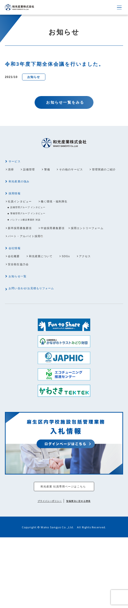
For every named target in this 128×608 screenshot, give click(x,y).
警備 (58, 175)
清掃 (12, 175)
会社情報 (17, 282)
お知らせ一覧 (21, 316)
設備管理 (35, 175)
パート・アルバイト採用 (76, 266)
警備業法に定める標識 (82, 571)
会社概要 (16, 291)
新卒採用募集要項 (24, 257)
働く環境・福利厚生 (68, 224)
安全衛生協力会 (22, 300)
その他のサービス (89, 175)
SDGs (82, 291)
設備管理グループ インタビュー (35, 231)
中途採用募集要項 (66, 257)
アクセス (107, 291)
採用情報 (17, 215)
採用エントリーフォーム (29, 266)
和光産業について (51, 291)
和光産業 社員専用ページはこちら (63, 556)
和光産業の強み (23, 199)
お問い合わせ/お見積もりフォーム (39, 331)
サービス (17, 165)
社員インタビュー (24, 224)
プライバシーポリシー (45, 571)
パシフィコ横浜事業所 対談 (32, 248)
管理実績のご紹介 (24, 184)
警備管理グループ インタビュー (35, 240)
